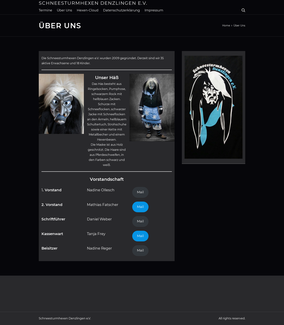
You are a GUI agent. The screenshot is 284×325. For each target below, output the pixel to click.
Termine (45, 10)
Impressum (154, 10)
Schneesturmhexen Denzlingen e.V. (93, 3)
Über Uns (64, 10)
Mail (140, 192)
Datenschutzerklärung (121, 10)
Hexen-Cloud (87, 10)
